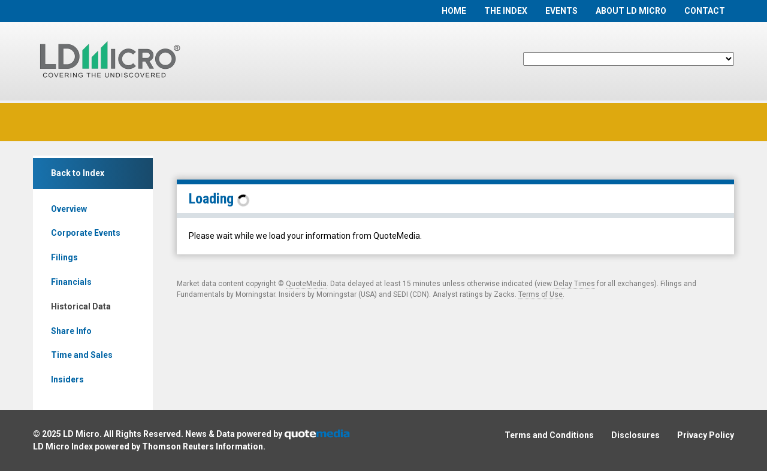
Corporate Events (85, 233)
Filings (64, 257)
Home (454, 11)
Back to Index (77, 173)
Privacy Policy (705, 435)
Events (561, 11)
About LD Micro (631, 11)
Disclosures (635, 435)
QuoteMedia (306, 283)
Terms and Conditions (549, 435)
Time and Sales (82, 355)
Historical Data (81, 306)
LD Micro (81, 434)
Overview (69, 209)
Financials (71, 282)
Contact (704, 11)
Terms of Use (540, 294)
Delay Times (574, 283)
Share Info (71, 331)
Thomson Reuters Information (202, 446)
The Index (505, 11)
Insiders (67, 379)
